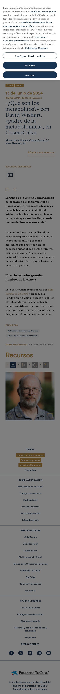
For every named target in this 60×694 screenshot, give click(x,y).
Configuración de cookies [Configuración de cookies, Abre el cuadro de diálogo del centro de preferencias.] (30, 52)
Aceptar (30, 71)
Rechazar (29, 61)
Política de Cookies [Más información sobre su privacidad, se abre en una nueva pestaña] (36, 44)
